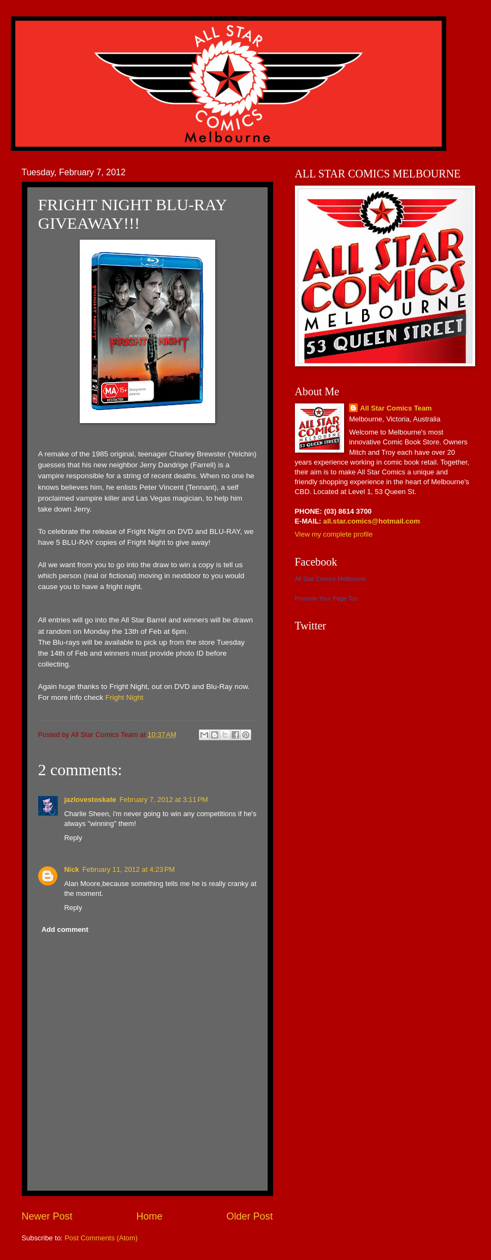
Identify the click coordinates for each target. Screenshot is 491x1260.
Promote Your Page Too (326, 598)
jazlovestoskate (90, 799)
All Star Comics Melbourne (330, 578)
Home (149, 1216)
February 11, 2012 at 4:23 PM (128, 869)
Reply (73, 838)
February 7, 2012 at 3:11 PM (164, 799)
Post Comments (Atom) (101, 1238)
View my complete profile (334, 534)
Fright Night (124, 697)
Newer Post (47, 1216)
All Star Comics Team (395, 408)
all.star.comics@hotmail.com (370, 521)
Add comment (65, 929)
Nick (71, 869)
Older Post (249, 1216)
